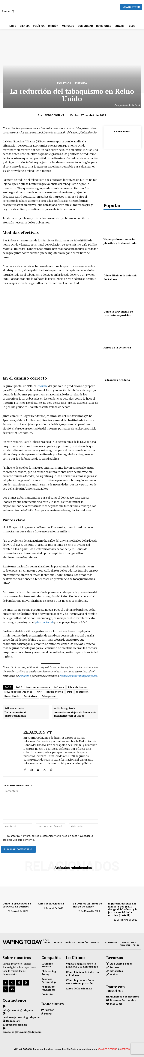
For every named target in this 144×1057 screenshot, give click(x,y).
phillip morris (54, 691)
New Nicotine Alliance (18, 691)
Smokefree (31, 696)
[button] (8, 11)
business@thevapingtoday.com (21, 1017)
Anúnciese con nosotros (124, 996)
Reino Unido (12, 696)
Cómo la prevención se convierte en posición (118, 313)
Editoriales (116, 971)
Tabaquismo (48, 696)
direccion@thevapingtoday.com (22, 1032)
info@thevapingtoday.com (18, 1010)
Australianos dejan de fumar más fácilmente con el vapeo (75, 714)
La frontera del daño (117, 380)
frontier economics (38, 687)
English (113, 974)
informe (42, 386)
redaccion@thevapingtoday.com (78, 675)
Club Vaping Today (120, 963)
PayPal (47, 1013)
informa (59, 687)
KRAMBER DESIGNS (107, 1049)
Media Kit (115, 1004)
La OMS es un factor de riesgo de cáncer (87, 905)
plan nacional (44, 622)
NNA (40, 691)
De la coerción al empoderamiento (15, 714)
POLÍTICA (64, 83)
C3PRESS (125, 1049)
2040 (19, 687)
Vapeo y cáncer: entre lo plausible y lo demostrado (120, 241)
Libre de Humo (77, 687)
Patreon (49, 1010)
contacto (24, 675)
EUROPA (81, 83)
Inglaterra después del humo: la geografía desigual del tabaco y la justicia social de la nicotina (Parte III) (122, 909)
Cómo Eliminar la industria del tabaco (82, 973)
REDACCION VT (54, 115)
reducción (82, 691)
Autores (114, 967)
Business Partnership (122, 1000)
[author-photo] (5, 911)
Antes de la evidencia (117, 347)
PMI (69, 691)
